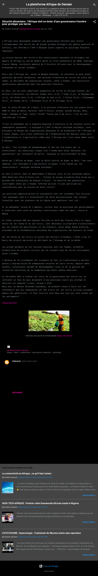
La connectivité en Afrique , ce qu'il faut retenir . (27, 473)
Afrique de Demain (64, 336)
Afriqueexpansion (9, 303)
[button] (94, 22)
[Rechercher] (94, 5)
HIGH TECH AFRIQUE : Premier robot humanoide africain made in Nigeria (40, 503)
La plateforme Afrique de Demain (49, 4)
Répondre (17, 393)
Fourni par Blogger (49, 566)
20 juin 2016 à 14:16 (29, 361)
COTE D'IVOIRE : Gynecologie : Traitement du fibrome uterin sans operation (41, 533)
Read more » (89, 495)
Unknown (16, 361)
